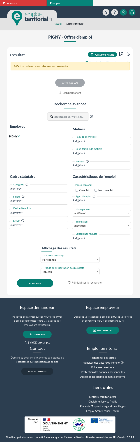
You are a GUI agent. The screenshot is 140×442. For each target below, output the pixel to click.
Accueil (58, 23)
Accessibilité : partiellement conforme (102, 376)
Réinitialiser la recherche (85, 282)
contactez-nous (37, 371)
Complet (84, 190)
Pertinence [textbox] (49, 259)
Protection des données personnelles (103, 372)
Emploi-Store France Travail (102, 410)
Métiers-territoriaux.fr (102, 396)
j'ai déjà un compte (37, 342)
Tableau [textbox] (47, 271)
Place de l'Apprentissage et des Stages (103, 406)
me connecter (102, 330)
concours (10, 3)
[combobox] (101, 141)
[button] (91, 116)
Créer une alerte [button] (102, 54)
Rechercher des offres (103, 357)
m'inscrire (37, 334)
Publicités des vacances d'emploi (101, 362)
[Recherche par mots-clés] (71, 116)
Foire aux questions (102, 367)
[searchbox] (101, 141)
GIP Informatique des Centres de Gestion (62, 437)
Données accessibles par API (101, 437)
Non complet (105, 190)
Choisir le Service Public (103, 401)
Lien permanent (70, 92)
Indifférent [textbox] (80, 213)
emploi (55, 3)
